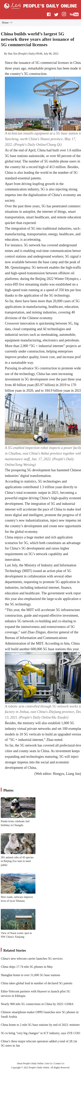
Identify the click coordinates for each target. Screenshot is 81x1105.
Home (5, 22)
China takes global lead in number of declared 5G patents (36, 983)
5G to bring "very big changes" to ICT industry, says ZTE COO (40, 1033)
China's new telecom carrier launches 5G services (32, 958)
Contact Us (59, 1063)
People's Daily (27, 53)
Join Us (49, 1063)
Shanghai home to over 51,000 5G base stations (30, 975)
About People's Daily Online (30, 1063)
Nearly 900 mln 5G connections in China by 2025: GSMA (37, 1004)
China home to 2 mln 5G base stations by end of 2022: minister (40, 1024)
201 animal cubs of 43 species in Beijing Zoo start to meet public (17, 861)
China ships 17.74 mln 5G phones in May (27, 966)
